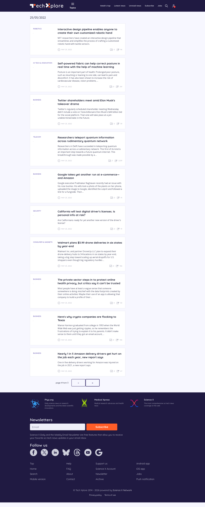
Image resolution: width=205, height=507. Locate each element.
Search (34, 478)
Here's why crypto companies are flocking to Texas (88, 321)
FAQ (68, 473)
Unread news (129, 5)
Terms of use (110, 499)
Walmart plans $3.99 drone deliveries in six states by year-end (86, 244)
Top (32, 467)
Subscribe (144, 5)
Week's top (97, 5)
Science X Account (105, 473)
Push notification (145, 483)
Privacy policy (95, 499)
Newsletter (101, 478)
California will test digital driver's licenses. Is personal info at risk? (87, 213)
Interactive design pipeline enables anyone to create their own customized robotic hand (89, 30)
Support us (101, 467)
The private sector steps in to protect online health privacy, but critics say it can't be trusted (88, 283)
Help (69, 467)
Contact (70, 483)
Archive (99, 483)
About (69, 478)
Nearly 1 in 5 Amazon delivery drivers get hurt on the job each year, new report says (89, 358)
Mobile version (38, 483)
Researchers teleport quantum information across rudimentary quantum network (87, 138)
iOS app (140, 473)
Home (33, 473)
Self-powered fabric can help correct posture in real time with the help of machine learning (88, 64)
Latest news (113, 5)
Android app (143, 467)
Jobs (155, 5)
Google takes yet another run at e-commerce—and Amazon (90, 176)
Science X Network (122, 495)
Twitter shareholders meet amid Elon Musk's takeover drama (87, 102)
